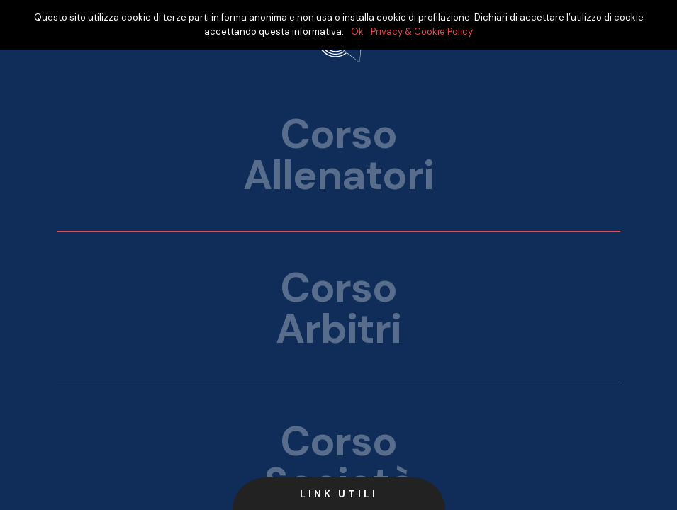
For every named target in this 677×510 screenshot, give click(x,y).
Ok (357, 32)
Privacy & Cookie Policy (422, 32)
